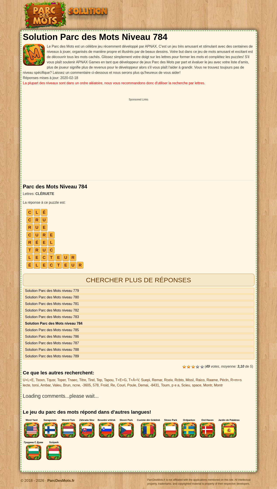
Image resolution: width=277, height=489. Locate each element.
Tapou (109, 380)
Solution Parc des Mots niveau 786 (52, 336)
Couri (121, 385)
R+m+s (236, 380)
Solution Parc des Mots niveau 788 (52, 349)
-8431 (154, 385)
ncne (76, 385)
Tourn (165, 385)
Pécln (224, 380)
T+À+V (134, 380)
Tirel (91, 380)
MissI (190, 380)
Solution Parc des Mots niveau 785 (52, 330)
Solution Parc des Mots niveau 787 (52, 343)
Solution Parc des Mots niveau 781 (52, 304)
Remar (157, 380)
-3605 (86, 385)
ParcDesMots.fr (61, 481)
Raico (200, 380)
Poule (131, 385)
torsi (35, 385)
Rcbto (179, 380)
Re (112, 385)
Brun (67, 385)
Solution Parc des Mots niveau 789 (52, 356)
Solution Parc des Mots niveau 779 (52, 291)
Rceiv (168, 380)
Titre (82, 380)
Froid (104, 385)
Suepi (145, 380)
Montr (207, 385)
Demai (143, 385)
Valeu (57, 385)
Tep (99, 380)
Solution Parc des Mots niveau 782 (52, 310)
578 (96, 385)
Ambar (45, 385)
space (196, 385)
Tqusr (50, 380)
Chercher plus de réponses (138, 280)
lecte (26, 385)
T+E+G (121, 380)
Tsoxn (40, 380)
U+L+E (28, 380)
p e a (175, 385)
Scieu (185, 385)
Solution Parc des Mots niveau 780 (52, 297)
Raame (212, 380)
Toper (61, 380)
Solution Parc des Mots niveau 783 (52, 317)
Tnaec (72, 380)
